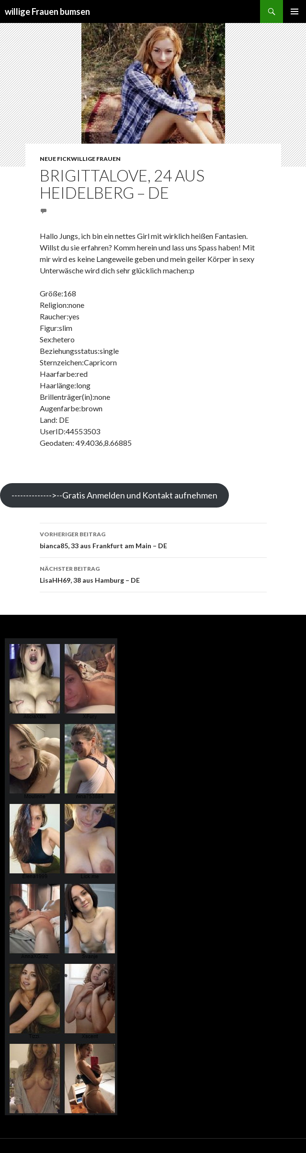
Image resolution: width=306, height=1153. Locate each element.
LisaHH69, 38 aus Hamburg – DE (153, 573)
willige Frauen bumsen (47, 11)
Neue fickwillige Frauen (80, 158)
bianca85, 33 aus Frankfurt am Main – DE (153, 539)
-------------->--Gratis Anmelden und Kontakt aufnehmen (114, 495)
